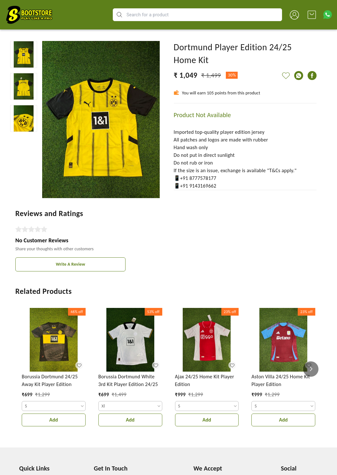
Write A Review (70, 264)
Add (53, 420)
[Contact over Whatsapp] (327, 14)
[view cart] (312, 15)
